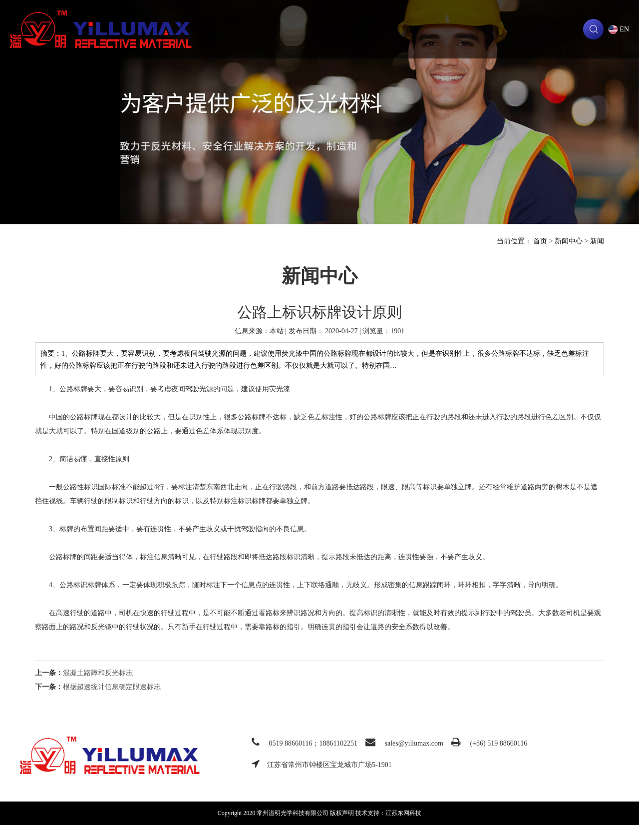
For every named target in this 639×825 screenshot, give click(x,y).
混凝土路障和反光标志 (98, 673)
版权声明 (342, 813)
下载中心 (511, 29)
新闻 (448, 29)
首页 (540, 241)
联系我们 (573, 29)
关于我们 (261, 29)
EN (624, 29)
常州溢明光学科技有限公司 (101, 29)
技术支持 (386, 29)
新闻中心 (569, 241)
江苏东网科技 (403, 813)
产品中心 (323, 29)
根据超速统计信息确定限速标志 (112, 687)
